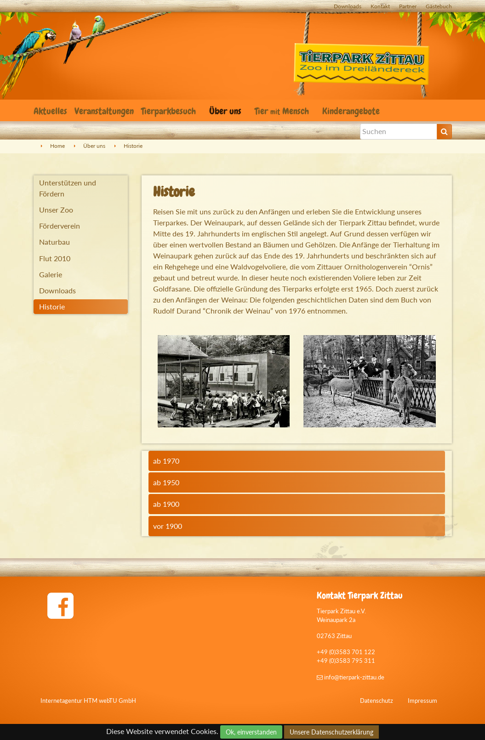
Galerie (50, 274)
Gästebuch (439, 6)
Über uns (226, 111)
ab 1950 (166, 482)
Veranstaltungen (104, 111)
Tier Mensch (283, 111)
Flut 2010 (54, 258)
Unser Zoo (56, 209)
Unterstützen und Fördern (67, 188)
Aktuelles (50, 111)
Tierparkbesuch (169, 111)
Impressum (422, 700)
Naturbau (54, 241)
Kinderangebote (352, 111)
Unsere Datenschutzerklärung (331, 732)
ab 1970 (166, 460)
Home (57, 145)
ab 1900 (166, 503)
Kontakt (380, 6)
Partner (408, 6)
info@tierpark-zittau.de (350, 677)
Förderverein (59, 225)
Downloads (347, 6)
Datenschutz (376, 700)
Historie (133, 145)
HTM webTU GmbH (110, 700)
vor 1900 (167, 525)
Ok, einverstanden (251, 732)
